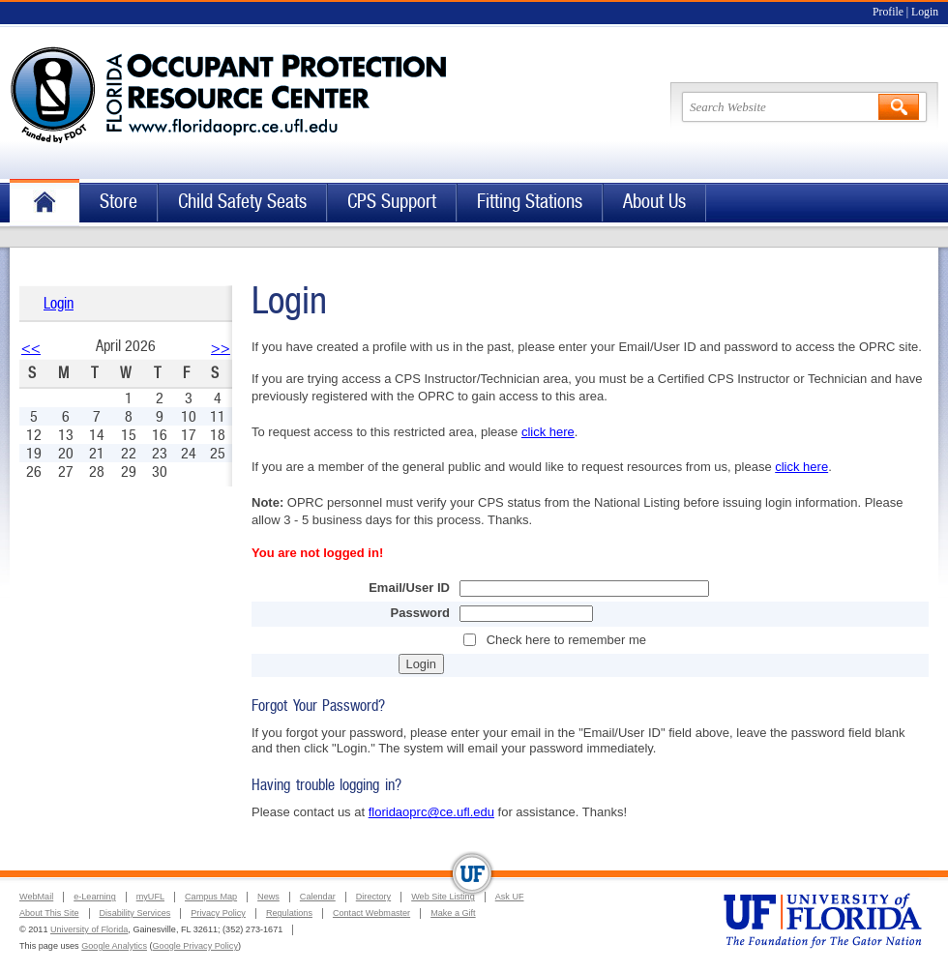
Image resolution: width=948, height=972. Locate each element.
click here (548, 432)
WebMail (36, 896)
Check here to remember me (566, 640)
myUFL (150, 896)
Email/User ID (409, 587)
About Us (654, 202)
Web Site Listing (443, 896)
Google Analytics (114, 946)
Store (118, 202)
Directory (373, 896)
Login (924, 12)
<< (31, 348)
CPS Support (391, 202)
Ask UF (509, 896)
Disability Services (135, 913)
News (268, 896)
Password (420, 612)
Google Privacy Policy (195, 946)
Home (44, 202)
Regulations (289, 913)
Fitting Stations (529, 202)
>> (220, 348)
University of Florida (89, 929)
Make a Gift (453, 913)
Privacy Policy (218, 913)
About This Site (49, 913)
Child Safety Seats (242, 202)
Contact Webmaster (371, 913)
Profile (888, 12)
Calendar (318, 896)
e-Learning (94, 896)
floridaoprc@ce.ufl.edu (431, 812)
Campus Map (211, 896)
